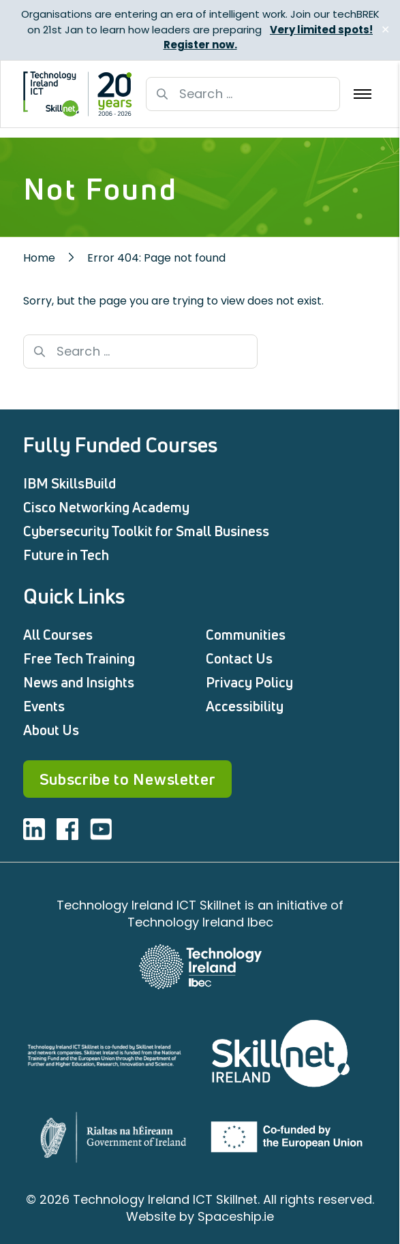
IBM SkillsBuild (69, 483)
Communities (246, 634)
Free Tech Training (79, 658)
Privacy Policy (249, 682)
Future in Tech (66, 555)
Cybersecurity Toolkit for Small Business (146, 531)
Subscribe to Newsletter (128, 779)
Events (44, 706)
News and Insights (78, 682)
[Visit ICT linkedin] (34, 829)
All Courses (58, 634)
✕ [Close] (385, 29)
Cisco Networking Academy (106, 507)
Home (39, 258)
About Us (51, 730)
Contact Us (239, 658)
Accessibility (244, 706)
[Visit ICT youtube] (101, 829)
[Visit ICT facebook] (67, 829)
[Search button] (162, 94)
